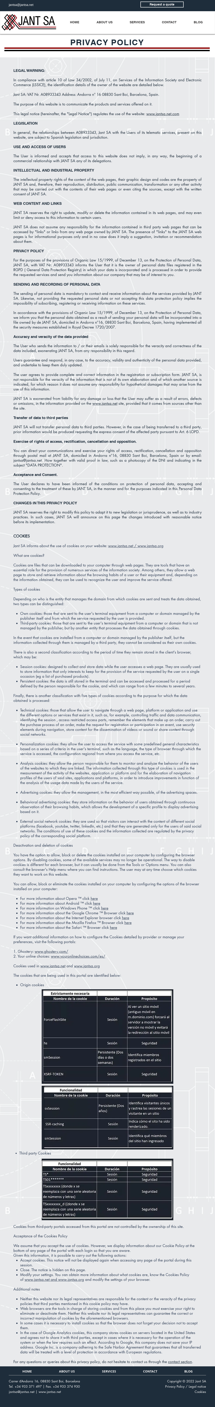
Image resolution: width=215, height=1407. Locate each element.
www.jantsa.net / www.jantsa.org (135, 545)
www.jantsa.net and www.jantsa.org (54, 1279)
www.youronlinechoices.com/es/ (78, 956)
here (94, 898)
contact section (180, 1361)
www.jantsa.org (87, 966)
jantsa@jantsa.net (27, 460)
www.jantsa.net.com (162, 113)
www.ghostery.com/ (51, 951)
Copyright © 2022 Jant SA (186, 1381)
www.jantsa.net (104, 403)
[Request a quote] (162, 4)
